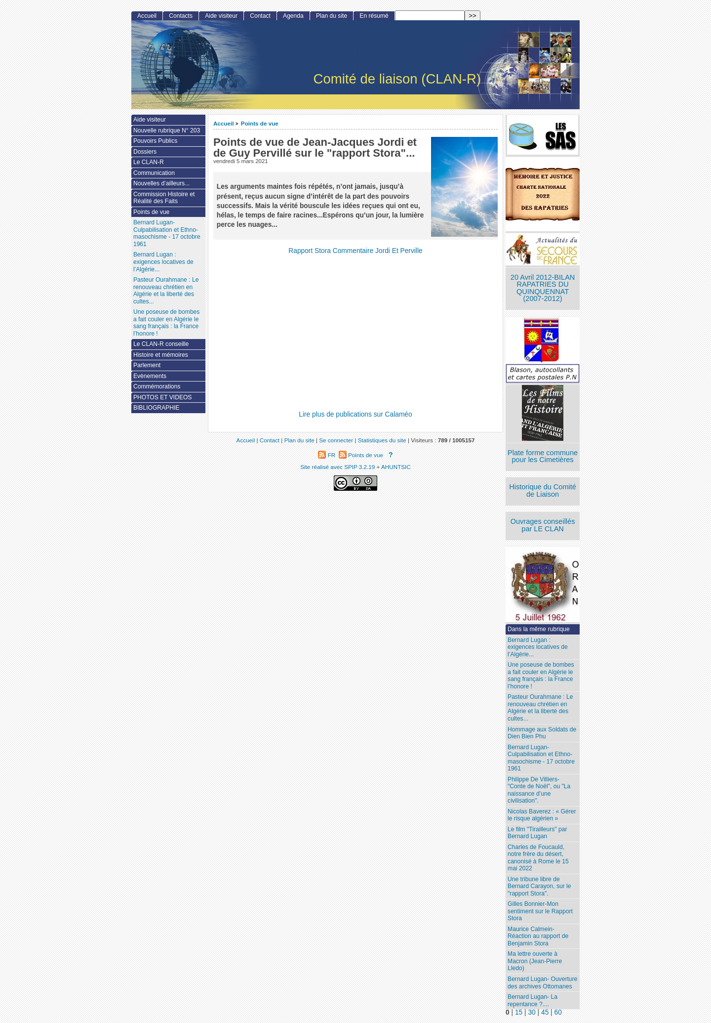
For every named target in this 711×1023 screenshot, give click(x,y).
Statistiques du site (382, 440)
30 (531, 1012)
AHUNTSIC (396, 467)
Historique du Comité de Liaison (542, 490)
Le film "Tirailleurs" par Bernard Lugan (537, 833)
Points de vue (259, 123)
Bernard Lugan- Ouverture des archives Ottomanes (542, 983)
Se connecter (336, 440)
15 (518, 1012)
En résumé (373, 15)
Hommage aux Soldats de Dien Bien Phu (542, 733)
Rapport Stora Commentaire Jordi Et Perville (355, 251)
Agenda (293, 15)
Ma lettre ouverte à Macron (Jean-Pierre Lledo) (535, 961)
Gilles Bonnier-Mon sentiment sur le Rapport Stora (540, 911)
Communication (154, 173)
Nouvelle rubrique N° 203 (166, 130)
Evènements (149, 376)
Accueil (223, 123)
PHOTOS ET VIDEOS (162, 397)
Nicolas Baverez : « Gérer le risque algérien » (542, 815)
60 (558, 1012)
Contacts (181, 15)
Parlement (146, 365)
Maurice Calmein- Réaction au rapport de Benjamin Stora (538, 936)
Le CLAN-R (148, 162)
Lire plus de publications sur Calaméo (355, 414)
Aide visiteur (221, 15)
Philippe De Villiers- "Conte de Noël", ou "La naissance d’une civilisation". (539, 790)
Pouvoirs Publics (155, 140)
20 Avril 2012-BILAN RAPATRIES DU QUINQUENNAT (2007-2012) (543, 288)
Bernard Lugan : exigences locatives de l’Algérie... (538, 647)
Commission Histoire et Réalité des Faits (164, 198)
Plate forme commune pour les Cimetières (543, 456)
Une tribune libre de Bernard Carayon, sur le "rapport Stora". (539, 886)
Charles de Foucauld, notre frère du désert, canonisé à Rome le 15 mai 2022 (538, 858)
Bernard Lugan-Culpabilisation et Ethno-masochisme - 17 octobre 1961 (541, 758)
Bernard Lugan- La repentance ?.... (532, 1000)
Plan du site (331, 15)
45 (545, 1012)
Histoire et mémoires (160, 354)
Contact (260, 15)
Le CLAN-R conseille (161, 344)
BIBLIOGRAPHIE (156, 407)
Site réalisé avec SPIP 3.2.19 (337, 467)
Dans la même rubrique (539, 629)
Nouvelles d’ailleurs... (161, 183)
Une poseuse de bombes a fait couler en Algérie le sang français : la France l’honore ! (541, 675)
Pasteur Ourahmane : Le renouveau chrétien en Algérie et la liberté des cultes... (540, 707)
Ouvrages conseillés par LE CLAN (543, 525)
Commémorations (156, 386)
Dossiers (145, 151)
